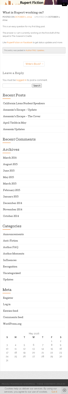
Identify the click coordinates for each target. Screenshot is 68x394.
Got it (54, 391)
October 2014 (11, 216)
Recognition (10, 267)
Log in (7, 305)
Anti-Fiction (10, 241)
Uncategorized (12, 273)
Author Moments (13, 254)
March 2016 (10, 158)
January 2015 (11, 197)
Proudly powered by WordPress (18, 384)
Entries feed (10, 311)
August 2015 (10, 165)
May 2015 (8, 177)
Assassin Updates (14, 130)
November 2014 (12, 210)
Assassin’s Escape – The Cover (21, 117)
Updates (40, 50)
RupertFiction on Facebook (19, 42)
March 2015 (10, 184)
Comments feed (13, 317)
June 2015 (9, 171)
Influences (10, 260)
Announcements (13, 235)
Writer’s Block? (33, 64)
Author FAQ (31, 50)
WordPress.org (12, 324)
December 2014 (12, 203)
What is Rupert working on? (23, 13)
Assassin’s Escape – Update (20, 110)
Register (8, 298)
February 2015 (11, 190)
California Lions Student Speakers (24, 104)
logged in (21, 80)
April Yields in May (14, 123)
